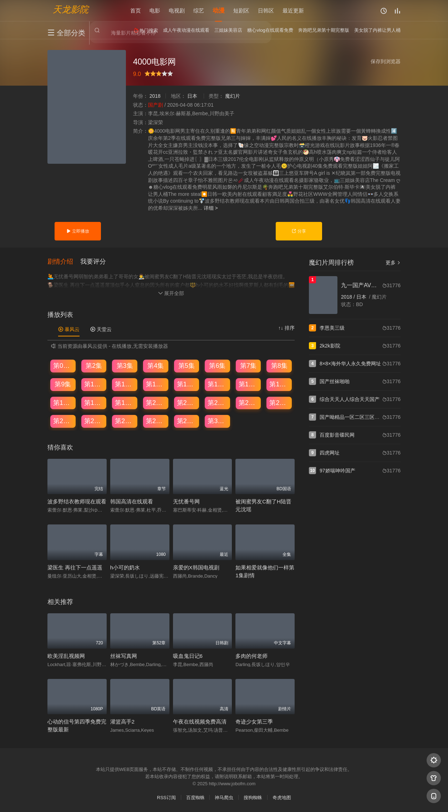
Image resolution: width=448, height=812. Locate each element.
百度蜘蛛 (195, 798)
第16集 (279, 384)
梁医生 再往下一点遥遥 (74, 567)
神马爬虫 (224, 798)
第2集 (94, 366)
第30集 (218, 421)
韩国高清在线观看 (131, 502)
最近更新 (293, 10)
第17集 (63, 402)
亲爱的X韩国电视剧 (196, 567)
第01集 (63, 366)
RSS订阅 (166, 798)
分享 (299, 231)
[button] (63, 261)
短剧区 (241, 10)
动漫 (219, 10)
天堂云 (101, 329)
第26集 (94, 421)
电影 (154, 10)
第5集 (186, 366)
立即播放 (77, 231)
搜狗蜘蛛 (253, 798)
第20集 (156, 402)
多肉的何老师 (251, 656)
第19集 (125, 402)
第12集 (156, 384)
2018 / (348, 297)
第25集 (63, 421)
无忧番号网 (186, 502)
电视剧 (177, 10)
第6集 (217, 366)
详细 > (211, 208)
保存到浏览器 (386, 61)
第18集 (94, 402)
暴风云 (69, 329)
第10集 (94, 384)
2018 (155, 96)
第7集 (248, 366)
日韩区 (266, 10)
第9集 (63, 384)
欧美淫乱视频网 (66, 656)
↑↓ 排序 (286, 328)
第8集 (279, 366)
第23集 (249, 402)
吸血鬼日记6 (188, 656)
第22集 (218, 402)
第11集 (125, 384)
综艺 (198, 10)
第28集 (156, 421)
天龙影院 (70, 9)
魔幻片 (232, 96)
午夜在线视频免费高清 (199, 722)
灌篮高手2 (122, 722)
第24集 (279, 402)
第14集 (218, 384)
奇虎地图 (282, 798)
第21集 (187, 402)
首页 (135, 10)
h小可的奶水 (125, 567)
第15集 (249, 384)
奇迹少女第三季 (254, 722)
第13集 (187, 384)
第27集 (125, 421)
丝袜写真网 (123, 656)
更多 (393, 262)
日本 (192, 96)
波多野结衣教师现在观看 (76, 502)
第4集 (155, 366)
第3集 (125, 366)
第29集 (187, 421)
